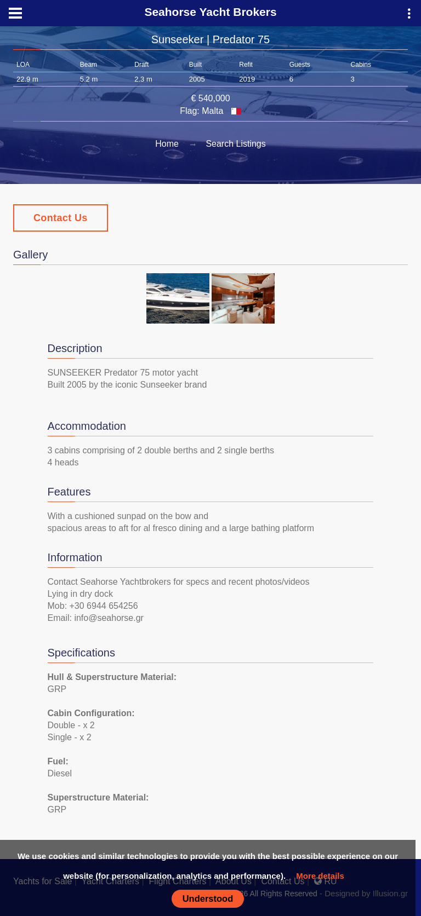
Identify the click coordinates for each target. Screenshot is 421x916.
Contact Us (60, 217)
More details (320, 875)
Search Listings (235, 143)
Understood (208, 898)
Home (167, 143)
